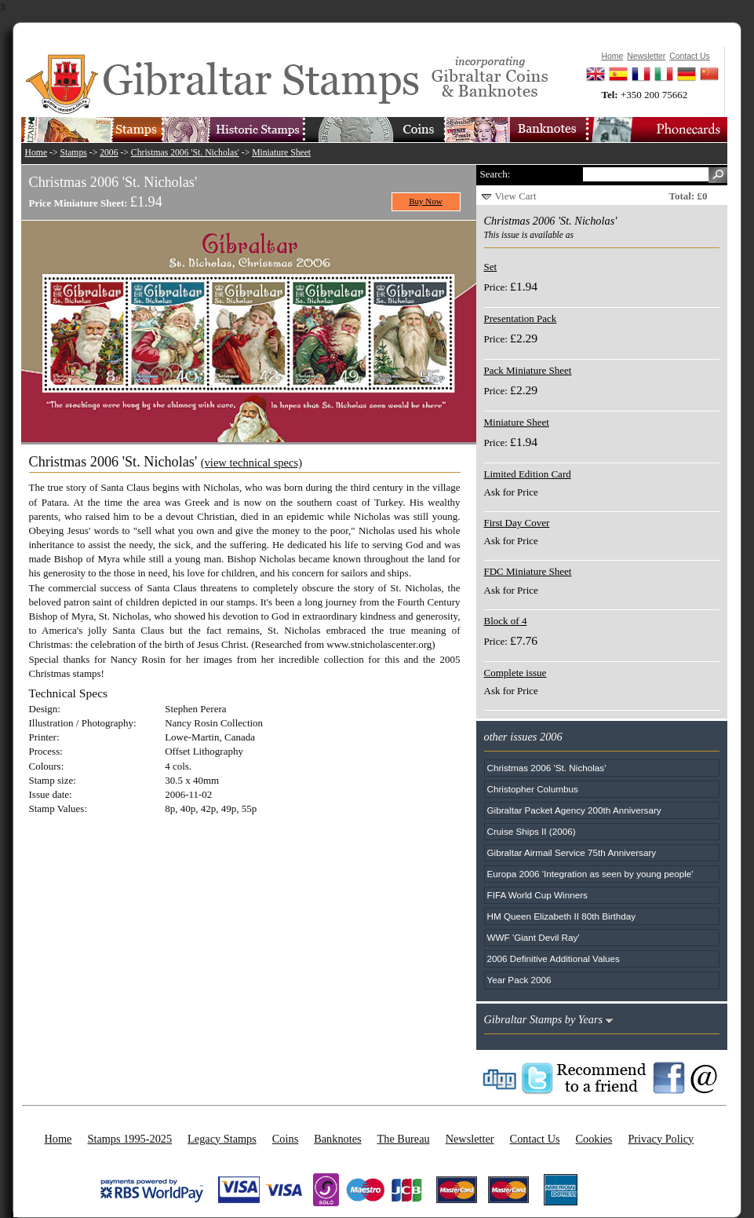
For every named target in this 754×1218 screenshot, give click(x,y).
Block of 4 (505, 621)
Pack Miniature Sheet (528, 370)
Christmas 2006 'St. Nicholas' (185, 153)
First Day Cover (517, 523)
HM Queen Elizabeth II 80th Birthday (561, 916)
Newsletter (470, 1138)
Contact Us (535, 1138)
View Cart (516, 196)
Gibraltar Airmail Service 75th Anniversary (572, 852)
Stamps (73, 153)
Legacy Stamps (222, 1138)
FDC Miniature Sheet (528, 571)
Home (36, 153)
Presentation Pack (520, 318)
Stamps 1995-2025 (129, 1138)
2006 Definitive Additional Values (553, 958)
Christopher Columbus (532, 789)
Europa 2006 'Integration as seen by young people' (590, 874)
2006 (109, 153)
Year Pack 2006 (519, 980)
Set (490, 266)
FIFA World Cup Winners (537, 895)
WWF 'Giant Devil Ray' (533, 937)
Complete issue (515, 672)
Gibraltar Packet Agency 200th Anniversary (574, 810)
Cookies (594, 1138)
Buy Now (426, 201)
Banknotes (337, 1138)
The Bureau (403, 1138)
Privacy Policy (661, 1138)
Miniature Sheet (281, 153)
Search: (495, 174)
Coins (285, 1138)
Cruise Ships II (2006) (531, 831)
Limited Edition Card (527, 474)
